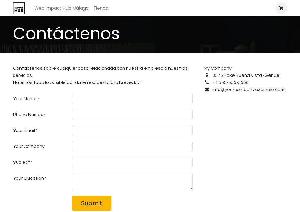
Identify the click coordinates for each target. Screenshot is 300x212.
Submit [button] (91, 203)
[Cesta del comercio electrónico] (281, 8)
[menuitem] (61, 8)
